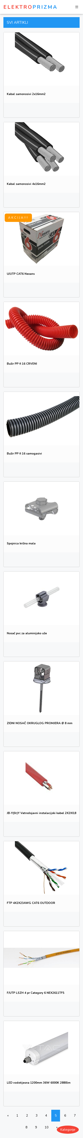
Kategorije (67, 1130)
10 (47, 1127)
